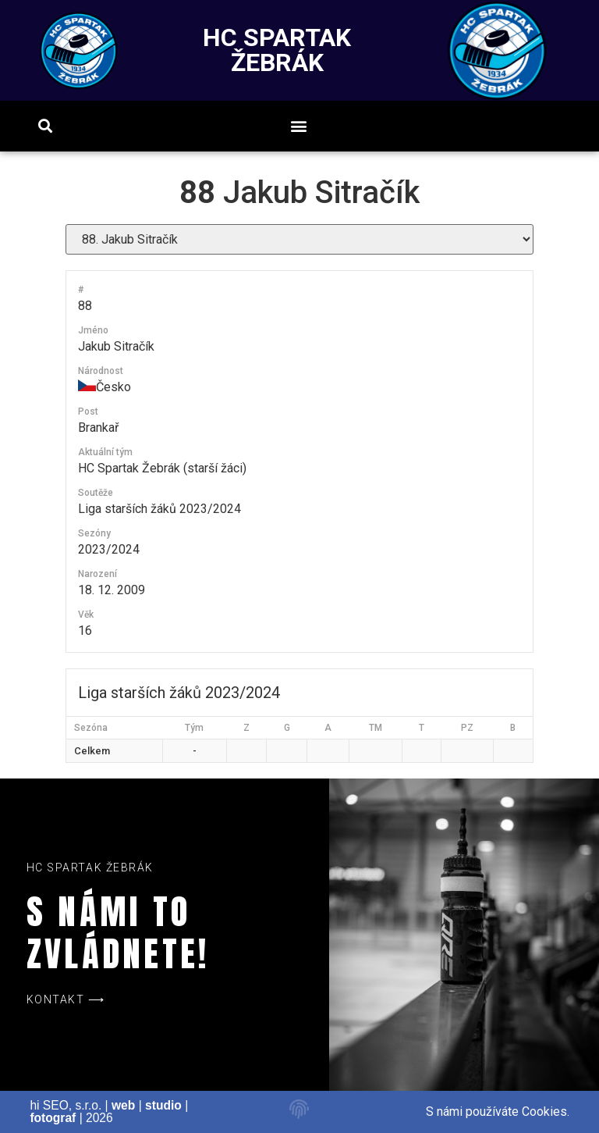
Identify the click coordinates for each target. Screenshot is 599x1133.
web (123, 1105)
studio (163, 1105)
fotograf (53, 1117)
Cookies (544, 1111)
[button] (298, 126)
